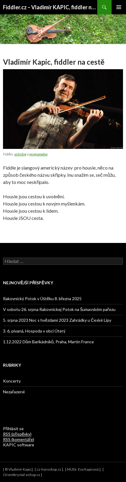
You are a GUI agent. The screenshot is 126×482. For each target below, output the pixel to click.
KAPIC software (18, 444)
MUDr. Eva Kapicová (83, 469)
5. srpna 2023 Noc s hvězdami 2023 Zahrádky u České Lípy (57, 320)
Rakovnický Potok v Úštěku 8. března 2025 (42, 298)
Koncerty (12, 380)
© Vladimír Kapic (18, 469)
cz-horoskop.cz (49, 469)
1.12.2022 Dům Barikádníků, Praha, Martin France (48, 341)
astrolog (20, 154)
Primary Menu (119, 7)
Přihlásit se (13, 428)
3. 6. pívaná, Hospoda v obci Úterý (34, 330)
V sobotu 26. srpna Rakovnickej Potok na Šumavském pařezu (59, 309)
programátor (38, 154)
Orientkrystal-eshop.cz (21, 474)
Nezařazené (14, 391)
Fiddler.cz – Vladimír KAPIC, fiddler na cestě (50, 7)
